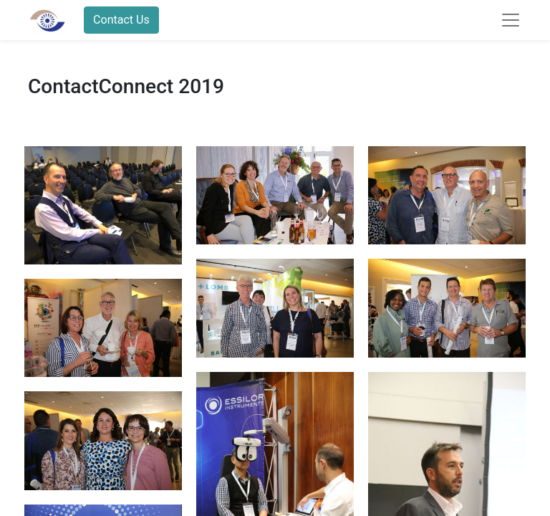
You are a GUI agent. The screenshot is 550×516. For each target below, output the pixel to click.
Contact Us (121, 20)
